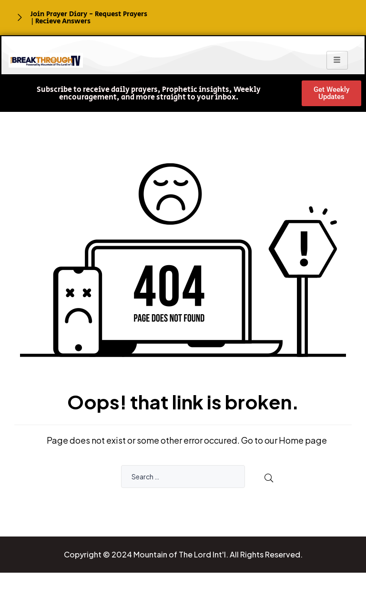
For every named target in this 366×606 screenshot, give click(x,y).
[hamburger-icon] (337, 60)
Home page (303, 440)
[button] (148, 93)
